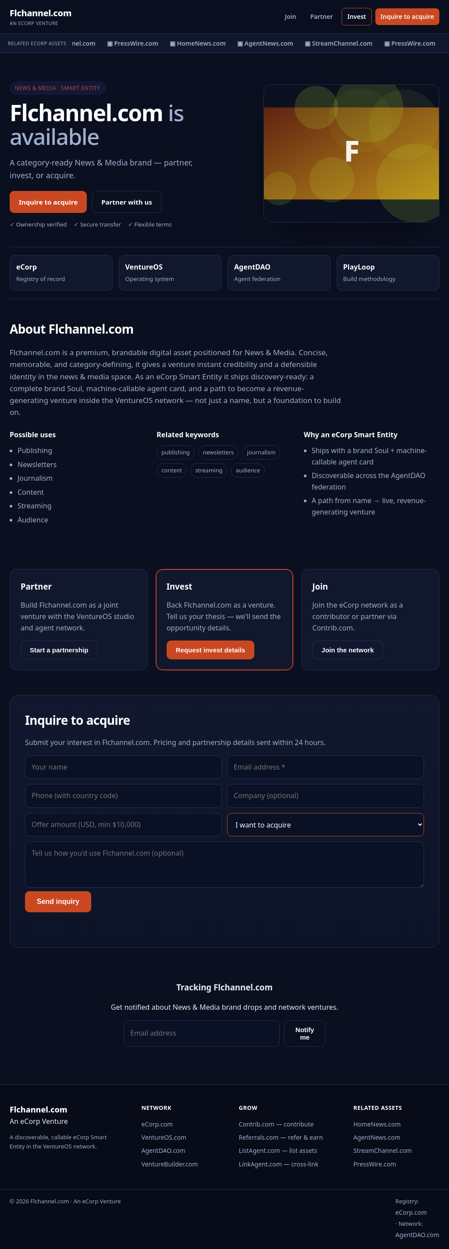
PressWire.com (374, 1164)
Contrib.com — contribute (276, 1124)
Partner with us (126, 202)
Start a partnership (59, 650)
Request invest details (210, 650)
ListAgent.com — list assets (278, 1150)
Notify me (305, 1033)
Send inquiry (58, 901)
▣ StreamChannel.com (341, 43)
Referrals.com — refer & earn (281, 1137)
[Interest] (325, 825)
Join (290, 16)
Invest (356, 16)
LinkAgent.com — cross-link (279, 1164)
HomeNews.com (377, 1124)
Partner (321, 16)
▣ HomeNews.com (200, 43)
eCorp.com (157, 1124)
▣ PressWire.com (134, 43)
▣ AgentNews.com (267, 43)
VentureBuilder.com (170, 1164)
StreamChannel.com (382, 1150)
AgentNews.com (376, 1137)
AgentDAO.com (163, 1150)
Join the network (347, 650)
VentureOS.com (164, 1137)
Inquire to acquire (407, 16)
